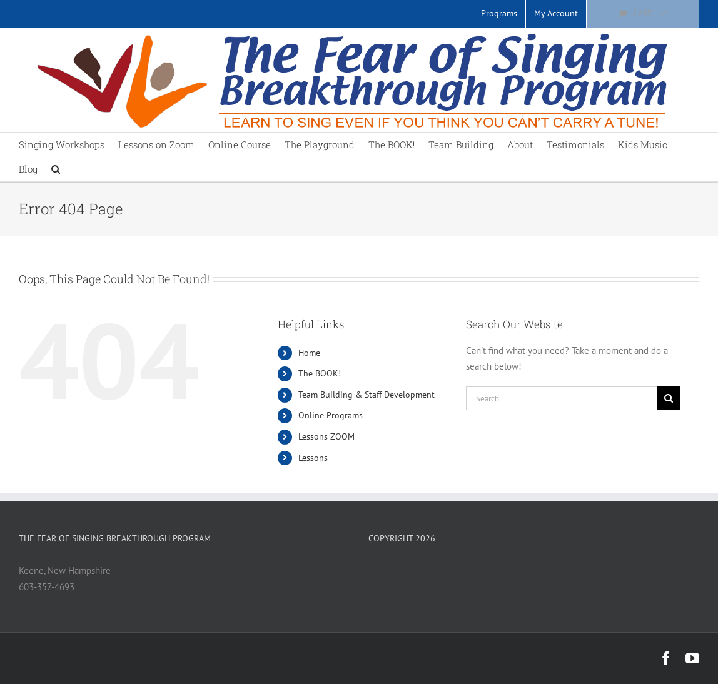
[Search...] (561, 398)
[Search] (668, 398)
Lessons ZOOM (326, 436)
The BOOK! (319, 373)
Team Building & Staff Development (366, 394)
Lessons (313, 457)
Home (309, 352)
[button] (55, 169)
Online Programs (330, 415)
